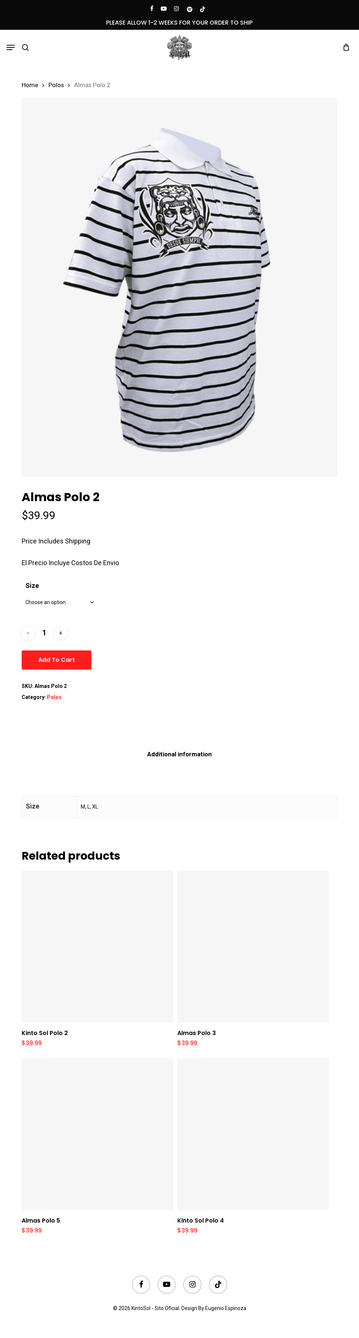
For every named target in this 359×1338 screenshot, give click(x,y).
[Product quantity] (44, 633)
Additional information (179, 754)
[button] (11, 47)
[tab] (179, 754)
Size (32, 585)
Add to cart (56, 660)
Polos (56, 85)
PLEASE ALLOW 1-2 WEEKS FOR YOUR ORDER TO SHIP (179, 22)
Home (30, 85)
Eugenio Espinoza (225, 1308)
